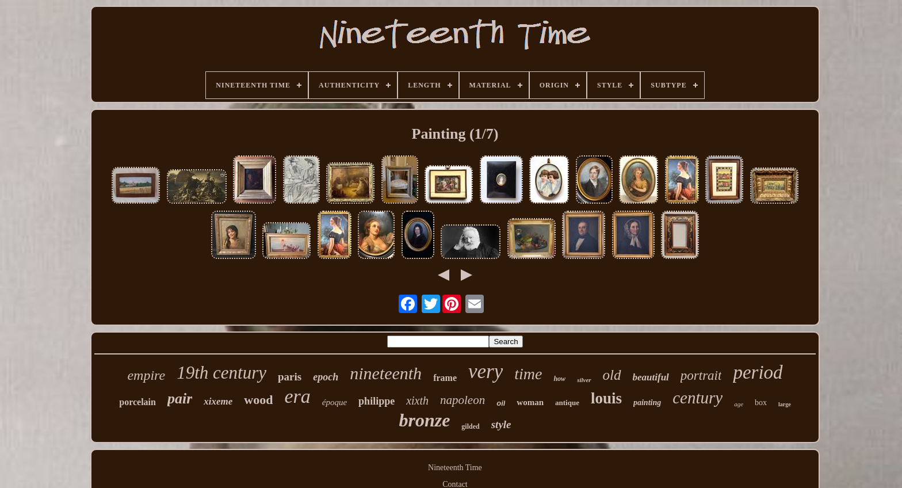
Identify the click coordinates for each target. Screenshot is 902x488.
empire (146, 375)
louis (606, 398)
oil (500, 403)
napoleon (462, 400)
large (784, 404)
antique (567, 402)
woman (530, 402)
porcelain (137, 402)
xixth (417, 400)
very (485, 371)
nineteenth (386, 373)
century (697, 397)
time (528, 374)
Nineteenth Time (455, 467)
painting (647, 402)
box (761, 402)
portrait (701, 375)
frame (445, 378)
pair (179, 398)
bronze (424, 420)
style (501, 424)
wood (258, 399)
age (738, 404)
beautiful (651, 377)
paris (289, 377)
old (612, 375)
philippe (376, 401)
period (757, 372)
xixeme (218, 401)
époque (334, 402)
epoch (325, 377)
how (559, 379)
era (297, 396)
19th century (221, 373)
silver (584, 379)
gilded (470, 426)
